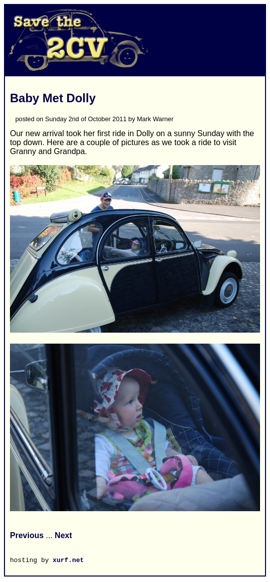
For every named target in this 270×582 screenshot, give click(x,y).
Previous (27, 535)
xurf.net (68, 561)
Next (63, 535)
